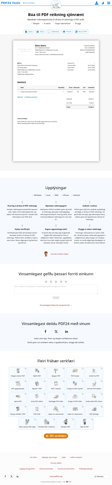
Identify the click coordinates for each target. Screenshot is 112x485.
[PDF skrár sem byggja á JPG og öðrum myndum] (37, 385)
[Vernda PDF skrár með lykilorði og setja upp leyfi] (94, 385)
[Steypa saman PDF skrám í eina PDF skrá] (18, 373)
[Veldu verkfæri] (108, 3)
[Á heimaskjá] (11, 3)
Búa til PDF (81, 31)
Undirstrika (53, 31)
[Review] (56, 289)
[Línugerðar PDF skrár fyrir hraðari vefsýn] (46, 424)
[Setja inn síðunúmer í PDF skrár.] (75, 411)
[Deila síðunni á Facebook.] (45, 331)
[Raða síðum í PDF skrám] (94, 398)
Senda (56, 297)
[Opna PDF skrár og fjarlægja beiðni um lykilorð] (18, 398)
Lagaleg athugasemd (27, 469)
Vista (40, 31)
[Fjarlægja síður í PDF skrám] (56, 398)
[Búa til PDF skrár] (85, 424)
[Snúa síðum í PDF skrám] (37, 398)
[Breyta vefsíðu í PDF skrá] (18, 411)
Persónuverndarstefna (66, 469)
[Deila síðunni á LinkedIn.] (66, 331)
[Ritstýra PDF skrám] (66, 424)
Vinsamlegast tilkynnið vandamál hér (55, 305)
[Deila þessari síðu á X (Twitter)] (56, 331)
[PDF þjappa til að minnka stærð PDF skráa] (56, 373)
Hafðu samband (76, 457)
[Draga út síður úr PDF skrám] (75, 398)
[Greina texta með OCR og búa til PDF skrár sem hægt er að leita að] (37, 411)
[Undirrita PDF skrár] (94, 373)
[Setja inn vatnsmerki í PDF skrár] (56, 411)
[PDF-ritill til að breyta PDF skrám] (75, 373)
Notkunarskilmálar (46, 469)
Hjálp (64, 457)
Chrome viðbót (56, 463)
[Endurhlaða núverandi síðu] (56, 5)
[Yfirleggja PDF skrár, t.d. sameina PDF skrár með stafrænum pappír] (94, 411)
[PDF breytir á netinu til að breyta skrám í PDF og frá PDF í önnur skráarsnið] (18, 385)
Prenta (67, 31)
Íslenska (100, 476)
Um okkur (33, 457)
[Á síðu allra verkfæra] (29, 3)
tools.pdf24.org (56, 476)
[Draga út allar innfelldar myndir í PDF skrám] (75, 385)
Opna (29, 31)
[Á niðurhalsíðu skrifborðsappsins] (96, 3)
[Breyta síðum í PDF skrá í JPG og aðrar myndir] (56, 385)
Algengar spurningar (49, 457)
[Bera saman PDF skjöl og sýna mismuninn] (27, 424)
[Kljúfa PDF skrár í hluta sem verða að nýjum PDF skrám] (37, 373)
